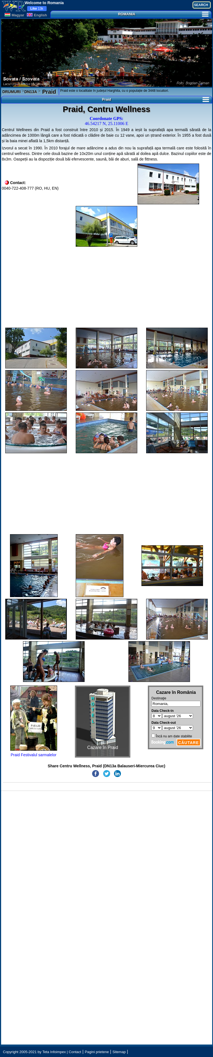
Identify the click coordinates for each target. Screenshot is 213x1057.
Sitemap (119, 1052)
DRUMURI (11, 92)
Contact (75, 1052)
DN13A (30, 92)
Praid (48, 92)
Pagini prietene (97, 1052)
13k (36, 9)
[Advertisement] (106, 287)
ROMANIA (163, 14)
